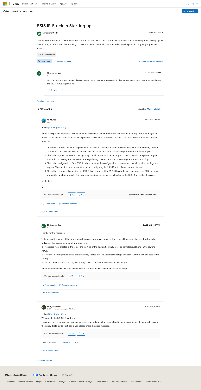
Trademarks (136, 381)
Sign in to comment (45, 101)
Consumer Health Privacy (80, 381)
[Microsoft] (5, 4)
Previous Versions (25, 381)
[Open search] (188, 3)
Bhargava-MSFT (54, 306)
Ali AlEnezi (51, 119)
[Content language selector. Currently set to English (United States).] (16, 375)
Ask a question (189, 11)
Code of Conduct (118, 381)
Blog (38, 381)
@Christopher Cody (57, 127)
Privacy (61, 381)
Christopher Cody (50, 32)
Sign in (195, 3)
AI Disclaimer (9, 381)
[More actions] (161, 18)
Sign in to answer (44, 360)
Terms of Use (102, 381)
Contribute (50, 381)
